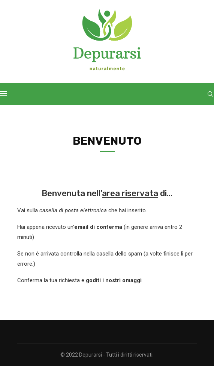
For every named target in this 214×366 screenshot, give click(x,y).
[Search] (210, 94)
